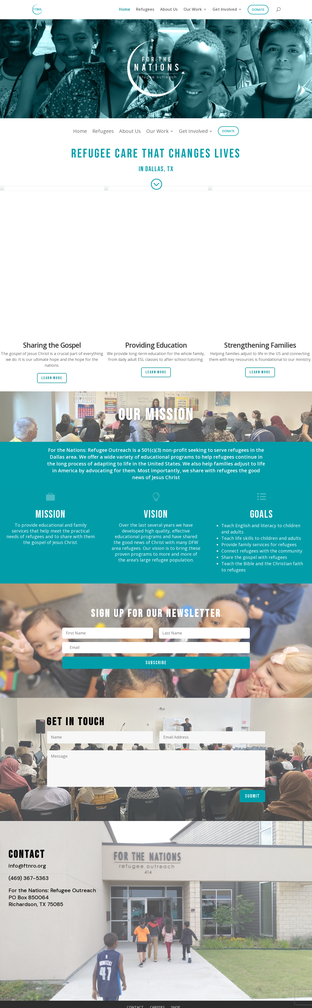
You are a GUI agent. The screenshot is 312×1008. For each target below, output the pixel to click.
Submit (252, 796)
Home (124, 9)
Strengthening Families (260, 345)
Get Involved (225, 9)
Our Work (193, 9)
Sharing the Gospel (52, 345)
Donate (258, 10)
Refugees (145, 9)
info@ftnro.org (27, 865)
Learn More (51, 378)
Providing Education (156, 345)
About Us (169, 9)
